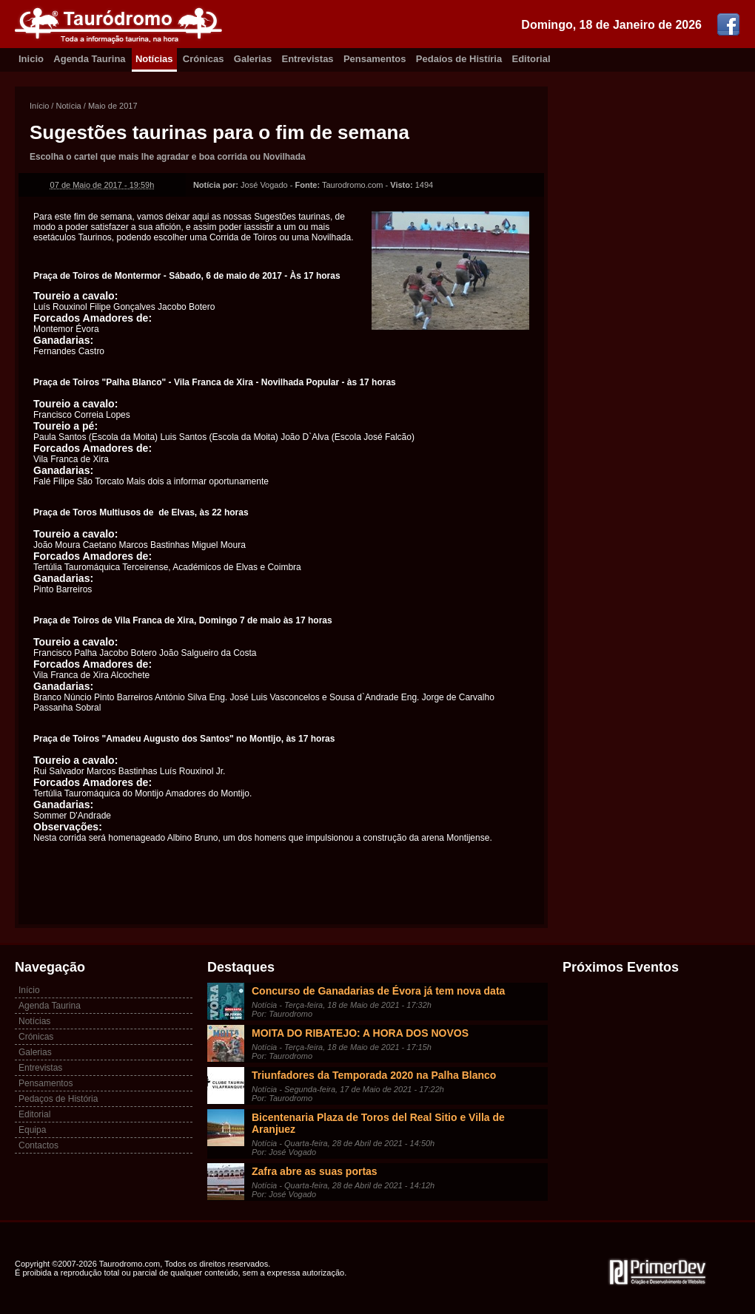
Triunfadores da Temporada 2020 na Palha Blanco (374, 1075)
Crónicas (203, 58)
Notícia (68, 105)
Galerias (253, 58)
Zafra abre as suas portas (315, 1171)
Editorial (531, 58)
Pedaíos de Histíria (459, 58)
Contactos (38, 1145)
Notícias (154, 58)
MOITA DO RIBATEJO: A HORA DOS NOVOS (360, 1033)
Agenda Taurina (89, 58)
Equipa (32, 1130)
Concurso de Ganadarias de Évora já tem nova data (378, 991)
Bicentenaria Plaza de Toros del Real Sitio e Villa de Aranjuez (378, 1123)
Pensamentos (374, 58)
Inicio (31, 58)
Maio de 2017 (113, 105)
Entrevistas (308, 58)
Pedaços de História (58, 1099)
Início (39, 105)
